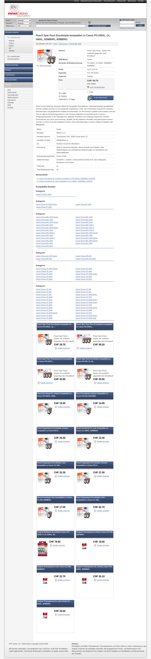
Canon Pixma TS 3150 (44, 297)
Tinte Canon (63, 44)
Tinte (55, 44)
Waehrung (9, 26)
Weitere (12, 51)
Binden (8, 70)
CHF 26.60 (59, 611)
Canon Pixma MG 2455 (84, 220)
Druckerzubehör (12, 32)
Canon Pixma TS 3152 (44, 300)
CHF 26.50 (59, 438)
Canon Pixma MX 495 (44, 259)
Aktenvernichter (11, 65)
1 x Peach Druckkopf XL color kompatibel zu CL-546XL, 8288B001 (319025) (64, 181)
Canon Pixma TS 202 (43, 289)
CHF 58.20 (99, 344)
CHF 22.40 (99, 438)
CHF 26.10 (99, 576)
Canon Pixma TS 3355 (44, 308)
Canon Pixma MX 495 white (86, 259)
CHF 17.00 (59, 507)
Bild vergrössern (46, 65)
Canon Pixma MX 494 (83, 256)
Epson (11, 46)
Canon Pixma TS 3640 (44, 318)
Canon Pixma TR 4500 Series (47, 269)
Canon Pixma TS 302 (43, 292)
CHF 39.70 (59, 344)
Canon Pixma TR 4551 (44, 274)
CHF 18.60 (99, 541)
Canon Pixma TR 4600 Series (86, 274)
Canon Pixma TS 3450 (84, 310)
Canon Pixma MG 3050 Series (87, 241)
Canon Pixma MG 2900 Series (87, 233)
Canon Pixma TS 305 (43, 294)
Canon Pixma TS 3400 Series (86, 308)
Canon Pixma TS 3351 (44, 305)
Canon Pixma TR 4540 (84, 269)
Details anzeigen (64, 348)
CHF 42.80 (59, 379)
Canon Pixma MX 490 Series (46, 256)
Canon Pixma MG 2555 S (85, 230)
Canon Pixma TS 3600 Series (86, 315)
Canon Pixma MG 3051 (44, 243)
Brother (11, 40)
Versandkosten (12, 95)
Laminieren (10, 75)
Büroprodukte (11, 80)
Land (8, 20)
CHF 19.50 (59, 403)
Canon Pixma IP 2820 (83, 204)
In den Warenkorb (100, 98)
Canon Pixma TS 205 (83, 289)
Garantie (10, 102)
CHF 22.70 (59, 576)
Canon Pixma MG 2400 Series (47, 217)
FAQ (9, 90)
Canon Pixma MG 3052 (84, 243)
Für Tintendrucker (13, 37)
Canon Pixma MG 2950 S (45, 238)
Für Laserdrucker (13, 56)
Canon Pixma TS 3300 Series (86, 300)
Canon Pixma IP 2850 (44, 207)
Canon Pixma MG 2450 (44, 220)
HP (10, 48)
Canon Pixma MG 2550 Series (47, 228)
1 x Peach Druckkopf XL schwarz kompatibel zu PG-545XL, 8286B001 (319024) (66, 178)
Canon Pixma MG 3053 (44, 246)
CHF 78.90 (55, 541)
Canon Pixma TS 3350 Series (86, 302)
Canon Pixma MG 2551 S (85, 228)
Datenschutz (12, 92)
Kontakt (141, 1)
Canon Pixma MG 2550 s (85, 225)
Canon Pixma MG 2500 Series (47, 222)
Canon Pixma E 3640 (43, 194)
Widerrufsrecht (12, 97)
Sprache (9, 23)
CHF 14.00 (99, 403)
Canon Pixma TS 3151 (84, 297)
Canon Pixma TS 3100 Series (86, 294)
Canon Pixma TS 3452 (44, 315)
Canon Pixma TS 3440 (44, 310)
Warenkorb (132, 1)
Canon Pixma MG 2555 (44, 230)
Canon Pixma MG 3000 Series (87, 238)
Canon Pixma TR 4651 (84, 279)
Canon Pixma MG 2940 (44, 235)
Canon (11, 43)
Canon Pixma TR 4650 (44, 279)
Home (76, 1)
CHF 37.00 (99, 472)
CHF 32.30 (59, 472)
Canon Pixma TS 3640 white (86, 318)
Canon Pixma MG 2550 (44, 225)
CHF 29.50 (99, 379)
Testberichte (121, 1)
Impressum (11, 100)
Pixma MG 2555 (75, 44)
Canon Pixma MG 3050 (44, 241)
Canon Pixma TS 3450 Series (47, 313)
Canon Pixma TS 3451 (84, 313)
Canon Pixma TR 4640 (44, 276)
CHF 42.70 (99, 507)
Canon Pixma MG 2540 (84, 222)
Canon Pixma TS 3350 (44, 302)
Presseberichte (109, 1)
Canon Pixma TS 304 (83, 292)
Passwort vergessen (127, 28)
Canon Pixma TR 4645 (84, 276)
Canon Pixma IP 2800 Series (46, 204)
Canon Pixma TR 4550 (84, 271)
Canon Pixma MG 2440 (84, 217)
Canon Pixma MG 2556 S (45, 233)
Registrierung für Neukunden (91, 1)
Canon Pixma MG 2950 (84, 235)
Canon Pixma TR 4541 (44, 271)
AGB (9, 105)
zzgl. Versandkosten (97, 87)
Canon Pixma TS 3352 (84, 305)
